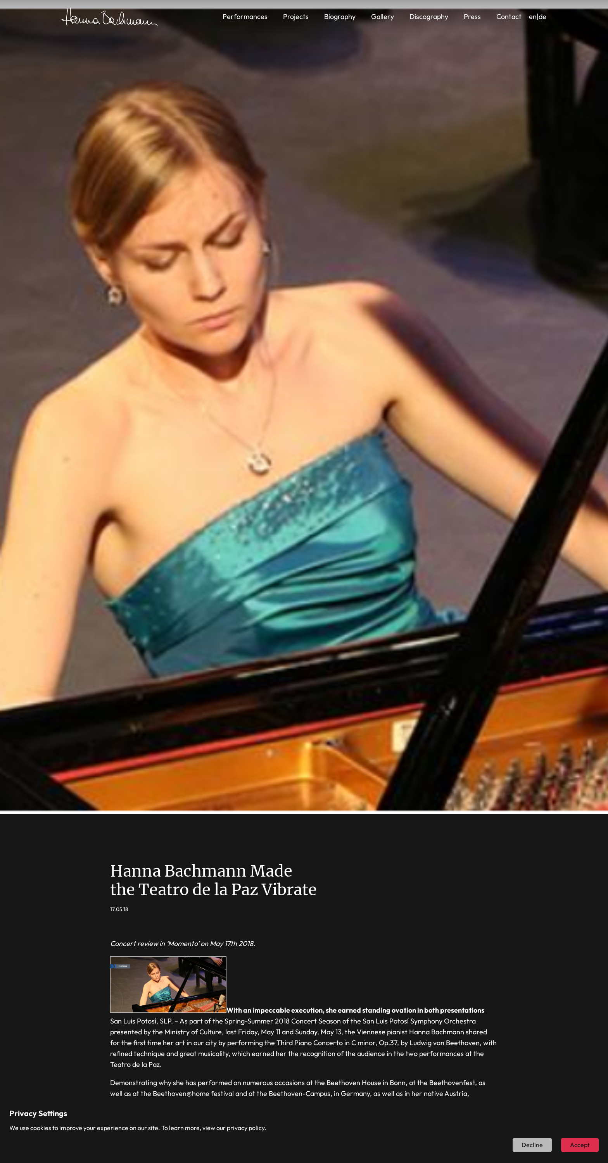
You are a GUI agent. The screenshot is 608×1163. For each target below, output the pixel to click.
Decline (532, 1145)
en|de (537, 16)
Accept (580, 1145)
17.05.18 (119, 909)
